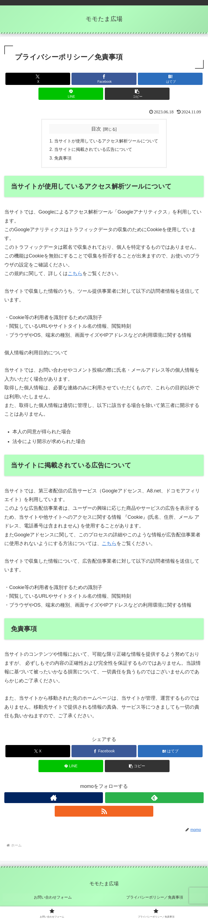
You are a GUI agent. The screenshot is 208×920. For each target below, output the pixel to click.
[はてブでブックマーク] (170, 79)
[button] (137, 94)
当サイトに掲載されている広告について (93, 149)
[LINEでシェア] (70, 94)
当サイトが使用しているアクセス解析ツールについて (106, 141)
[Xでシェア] (37, 79)
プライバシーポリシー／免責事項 (154, 897)
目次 (96, 129)
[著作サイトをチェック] (53, 798)
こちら (75, 274)
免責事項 (63, 158)
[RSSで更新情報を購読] (104, 812)
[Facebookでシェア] (104, 79)
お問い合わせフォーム (53, 897)
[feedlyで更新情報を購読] (154, 798)
